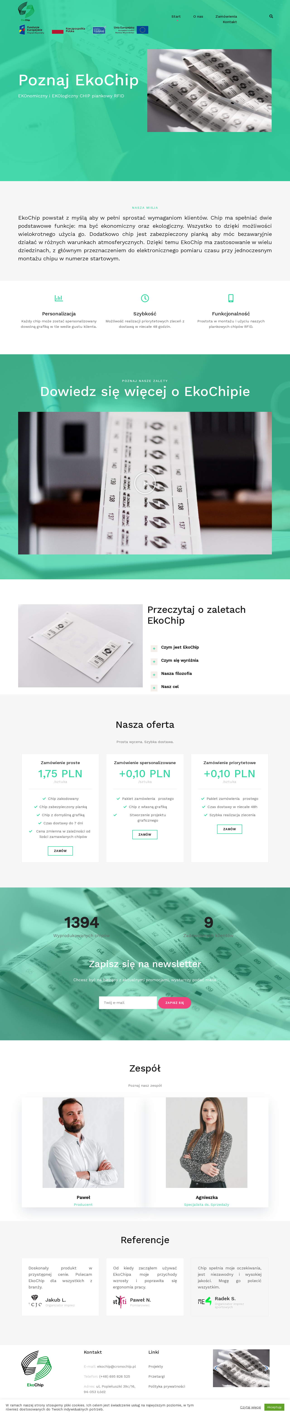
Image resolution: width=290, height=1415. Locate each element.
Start (176, 16)
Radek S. (225, 1298)
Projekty (155, 1366)
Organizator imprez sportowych (229, 1305)
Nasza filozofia (176, 673)
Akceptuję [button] (274, 1407)
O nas (198, 16)
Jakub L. (56, 1300)
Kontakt (230, 22)
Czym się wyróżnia (179, 660)
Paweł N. (140, 1300)
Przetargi (156, 1376)
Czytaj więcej (250, 1407)
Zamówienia (226, 16)
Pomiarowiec (140, 1305)
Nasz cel (170, 686)
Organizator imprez (60, 1305)
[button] (145, 483)
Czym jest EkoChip (180, 647)
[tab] (209, 647)
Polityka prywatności (166, 1386)
